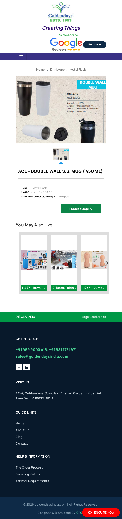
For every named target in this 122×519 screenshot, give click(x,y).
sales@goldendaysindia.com (42, 356)
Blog (19, 437)
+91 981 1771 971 (63, 349)
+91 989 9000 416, (32, 349)
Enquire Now (101, 512)
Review (94, 44)
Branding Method (28, 474)
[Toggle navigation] (21, 56)
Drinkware (57, 69)
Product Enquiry (80, 209)
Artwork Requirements (32, 481)
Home (40, 69)
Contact (22, 443)
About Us (22, 430)
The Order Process (29, 467)
